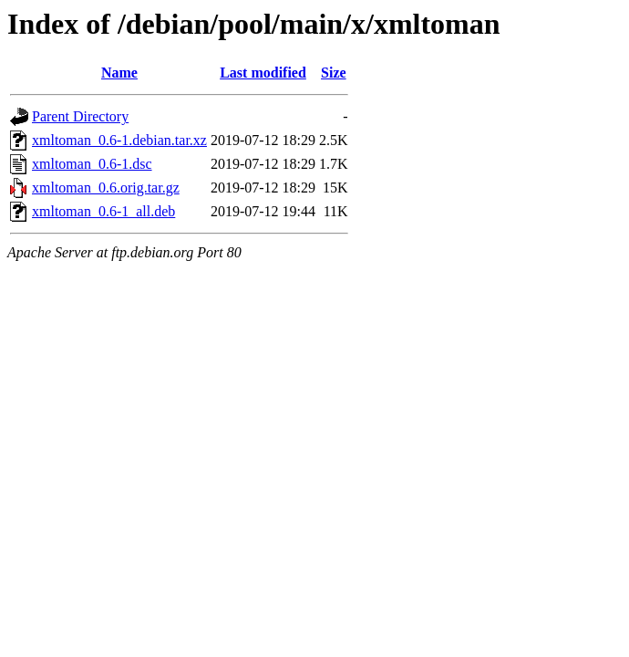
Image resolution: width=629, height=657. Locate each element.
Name (119, 72)
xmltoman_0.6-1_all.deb (103, 211)
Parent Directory (80, 116)
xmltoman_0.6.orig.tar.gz (106, 187)
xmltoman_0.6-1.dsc (92, 164)
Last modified (263, 72)
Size (333, 72)
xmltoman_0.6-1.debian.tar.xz (119, 140)
